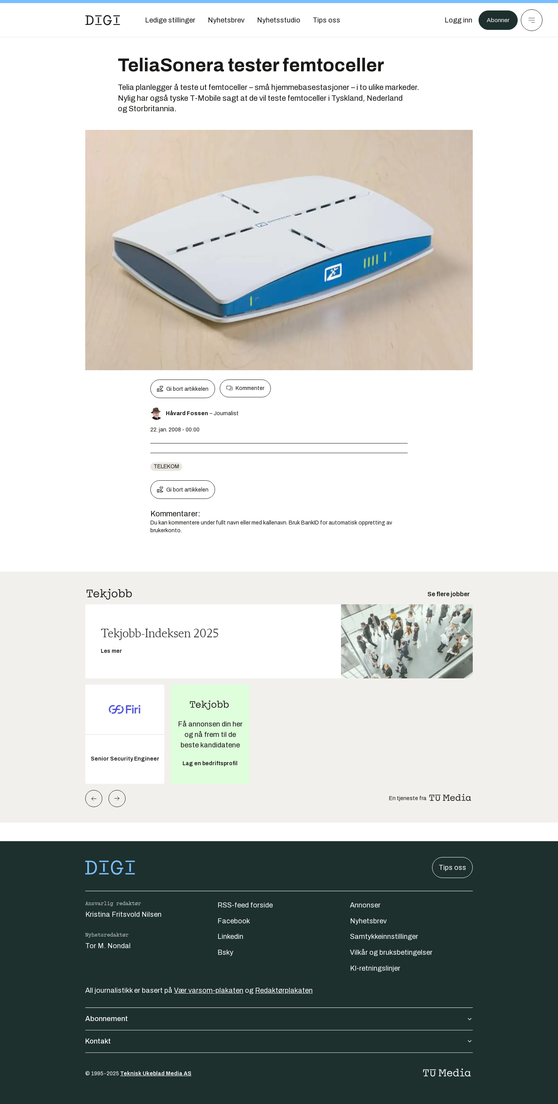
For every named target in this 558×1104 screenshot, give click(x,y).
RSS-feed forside (245, 905)
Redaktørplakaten (284, 990)
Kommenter (245, 388)
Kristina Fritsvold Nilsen (123, 914)
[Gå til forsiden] (102, 20)
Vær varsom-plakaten (208, 990)
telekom (166, 466)
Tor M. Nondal (108, 946)
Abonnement (279, 1019)
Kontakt (279, 1041)
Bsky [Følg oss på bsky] (225, 952)
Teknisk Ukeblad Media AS (155, 1073)
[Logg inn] (454, 20)
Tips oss (452, 867)
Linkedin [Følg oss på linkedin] (230, 936)
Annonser (365, 905)
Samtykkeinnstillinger (384, 936)
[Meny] (531, 20)
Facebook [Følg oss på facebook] (233, 921)
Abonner (496, 20)
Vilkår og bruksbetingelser (391, 952)
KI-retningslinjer (375, 968)
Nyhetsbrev (368, 921)
